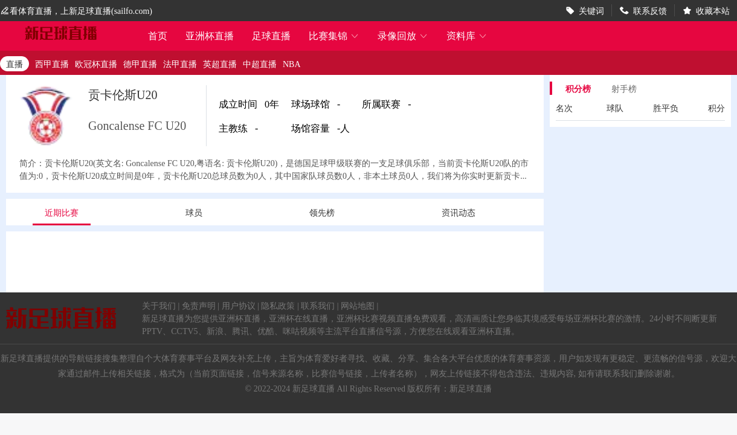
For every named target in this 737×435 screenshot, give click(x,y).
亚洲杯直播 (209, 35)
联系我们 (318, 305)
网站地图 (358, 305)
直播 (14, 63)
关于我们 (159, 305)
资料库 (467, 35)
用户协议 (239, 305)
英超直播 (220, 63)
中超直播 (260, 63)
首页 (157, 36)
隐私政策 (278, 305)
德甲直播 (140, 63)
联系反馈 (650, 10)
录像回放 (403, 35)
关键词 (591, 10)
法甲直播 (180, 63)
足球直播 (271, 35)
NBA (292, 63)
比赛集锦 (334, 35)
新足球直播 (313, 388)
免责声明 (199, 305)
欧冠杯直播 (96, 63)
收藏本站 (713, 10)
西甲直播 (52, 63)
